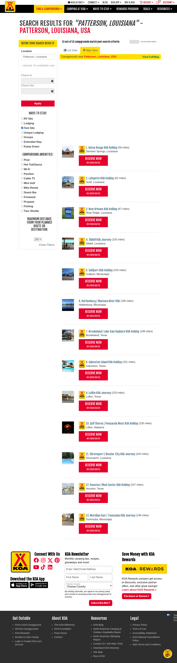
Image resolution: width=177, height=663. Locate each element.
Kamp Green (31, 146)
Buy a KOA (99, 656)
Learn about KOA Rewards (139, 589)
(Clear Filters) (47, 244)
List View (70, 50)
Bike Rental (31, 187)
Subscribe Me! (100, 602)
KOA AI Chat (76, 2)
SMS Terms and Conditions (147, 644)
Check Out (27, 85)
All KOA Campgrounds (26, 629)
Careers (58, 637)
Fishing (28, 206)
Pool (27, 160)
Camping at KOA (77, 9)
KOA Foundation (62, 629)
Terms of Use (139, 629)
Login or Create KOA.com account (28, 643)
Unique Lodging (34, 132)
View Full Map (150, 57)
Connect (93, 2)
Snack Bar (30, 192)
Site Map (98, 652)
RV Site (28, 118)
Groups (28, 137)
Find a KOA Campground (28, 625)
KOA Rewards (22, 633)
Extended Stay (33, 141)
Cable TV (29, 178)
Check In (26, 75)
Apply (37, 103)
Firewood (29, 197)
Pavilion (29, 174)
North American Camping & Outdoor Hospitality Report (107, 631)
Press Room (60, 633)
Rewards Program (127, 9)
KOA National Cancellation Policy (146, 639)
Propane (29, 201)
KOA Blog (98, 625)
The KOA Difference (64, 625)
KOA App (116, 2)
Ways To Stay (102, 9)
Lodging (29, 123)
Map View (90, 50)
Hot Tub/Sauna (33, 164)
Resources (164, 9)
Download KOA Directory (106, 648)
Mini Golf (29, 183)
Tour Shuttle (31, 211)
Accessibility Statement (144, 633)
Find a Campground (49, 9)
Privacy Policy (140, 625)
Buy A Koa (130, 2)
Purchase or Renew (136, 596)
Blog (105, 2)
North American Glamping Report (106, 638)
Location (26, 51)
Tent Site (29, 128)
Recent (146, 2)
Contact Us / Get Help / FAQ (108, 643)
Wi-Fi (27, 169)
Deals (147, 9)
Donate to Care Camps (27, 637)
